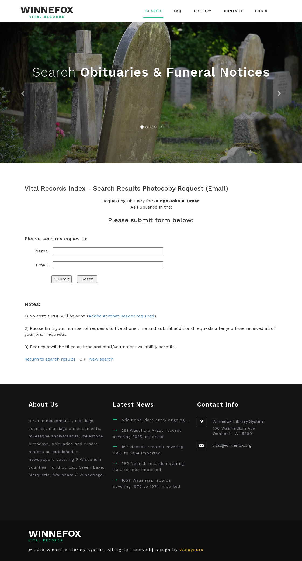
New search (101, 359)
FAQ (178, 11)
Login (261, 11)
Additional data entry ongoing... (155, 420)
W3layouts (191, 550)
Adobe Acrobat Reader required (121, 315)
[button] (22, 92)
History (202, 11)
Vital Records (46, 17)
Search (153, 11)
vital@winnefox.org (232, 445)
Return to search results (50, 359)
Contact (233, 11)
